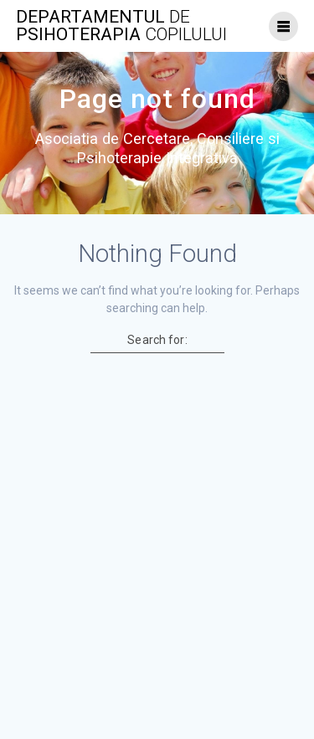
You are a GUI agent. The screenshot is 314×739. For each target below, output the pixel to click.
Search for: (157, 339)
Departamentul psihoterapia (121, 26)
